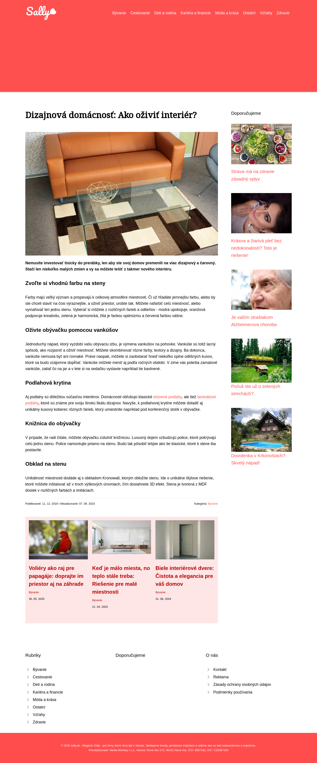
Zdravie (282, 13)
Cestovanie (140, 13)
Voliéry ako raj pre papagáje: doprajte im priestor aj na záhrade (56, 576)
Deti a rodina (165, 13)
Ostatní (249, 13)
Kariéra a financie (196, 13)
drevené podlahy (167, 397)
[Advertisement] (158, 53)
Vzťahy (266, 13)
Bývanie (119, 13)
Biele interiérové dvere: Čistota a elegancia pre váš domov (184, 576)
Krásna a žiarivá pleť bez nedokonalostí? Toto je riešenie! (256, 248)
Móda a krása (227, 13)
